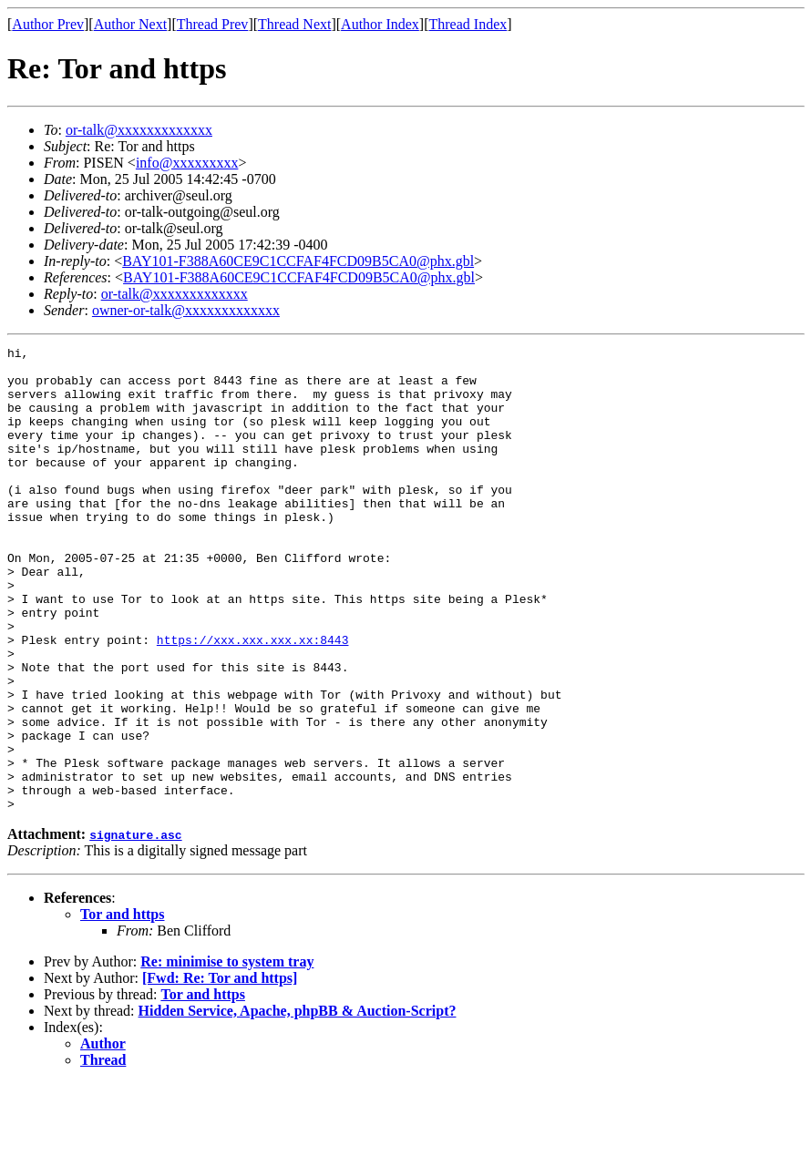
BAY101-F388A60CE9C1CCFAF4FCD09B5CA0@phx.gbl (298, 261)
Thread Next (294, 24)
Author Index (380, 24)
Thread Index (468, 24)
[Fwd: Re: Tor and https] (219, 1071)
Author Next (130, 24)
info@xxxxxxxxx (187, 162)
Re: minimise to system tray (226, 1054)
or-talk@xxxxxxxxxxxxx (139, 130)
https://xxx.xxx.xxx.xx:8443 (253, 699)
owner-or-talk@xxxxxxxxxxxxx (186, 310)
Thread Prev (213, 24)
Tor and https (122, 1007)
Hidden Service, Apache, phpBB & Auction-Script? (298, 1103)
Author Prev (48, 24)
